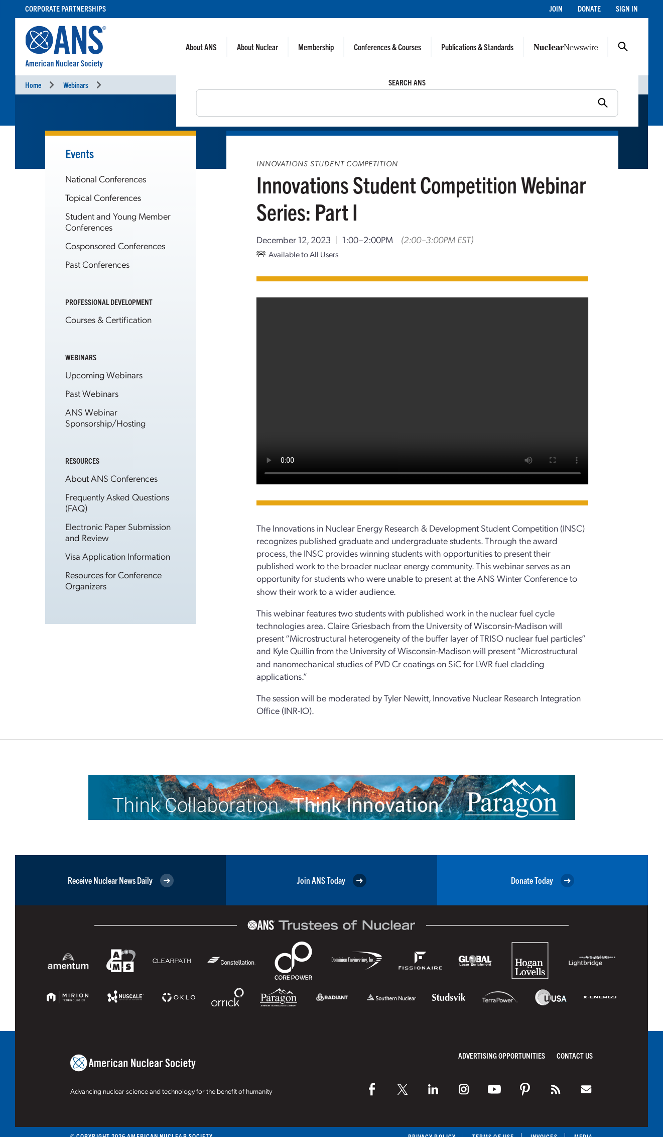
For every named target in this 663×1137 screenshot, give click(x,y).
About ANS (201, 47)
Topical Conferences (103, 197)
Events (79, 153)
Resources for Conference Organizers (113, 580)
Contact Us (575, 1055)
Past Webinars (91, 393)
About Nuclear (257, 47)
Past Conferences (97, 264)
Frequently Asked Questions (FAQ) (117, 502)
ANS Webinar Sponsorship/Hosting (105, 417)
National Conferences (105, 178)
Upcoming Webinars (104, 374)
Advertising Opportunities (501, 1055)
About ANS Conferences (111, 478)
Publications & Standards (477, 47)
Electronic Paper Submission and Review (118, 532)
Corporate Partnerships (65, 8)
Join (556, 8)
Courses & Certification (108, 319)
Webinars (75, 84)
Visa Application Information (117, 556)
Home (33, 84)
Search (623, 46)
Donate (589, 8)
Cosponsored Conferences (115, 245)
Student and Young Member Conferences (118, 221)
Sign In (627, 8)
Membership (316, 47)
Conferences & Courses (387, 47)
